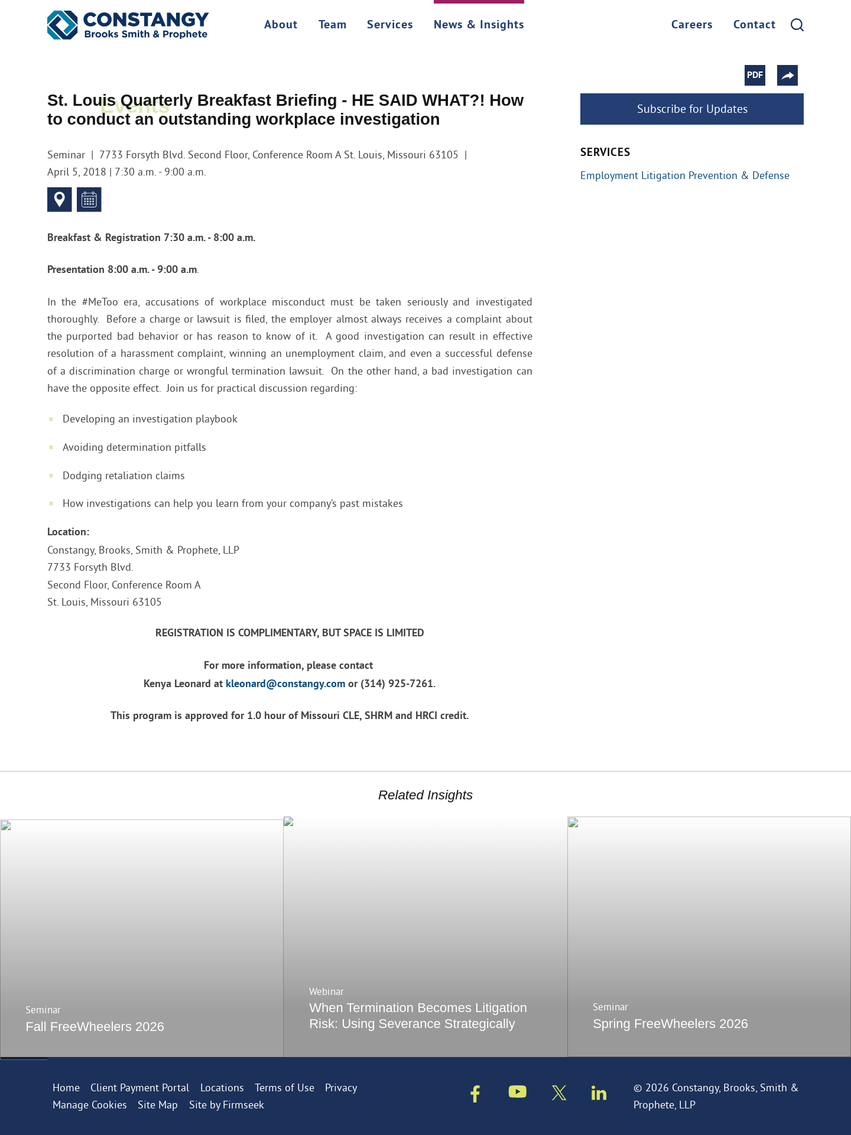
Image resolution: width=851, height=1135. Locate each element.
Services (390, 25)
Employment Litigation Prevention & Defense (685, 175)
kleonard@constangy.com (285, 684)
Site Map (158, 1104)
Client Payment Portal (139, 1087)
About (281, 25)
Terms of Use (284, 1087)
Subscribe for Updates (692, 108)
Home (66, 1087)
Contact (754, 25)
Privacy (341, 1087)
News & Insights (479, 25)
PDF (761, 76)
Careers (692, 25)
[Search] (797, 24)
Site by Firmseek (226, 1104)
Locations (222, 1087)
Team (333, 25)
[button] (793, 75)
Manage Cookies (90, 1104)
